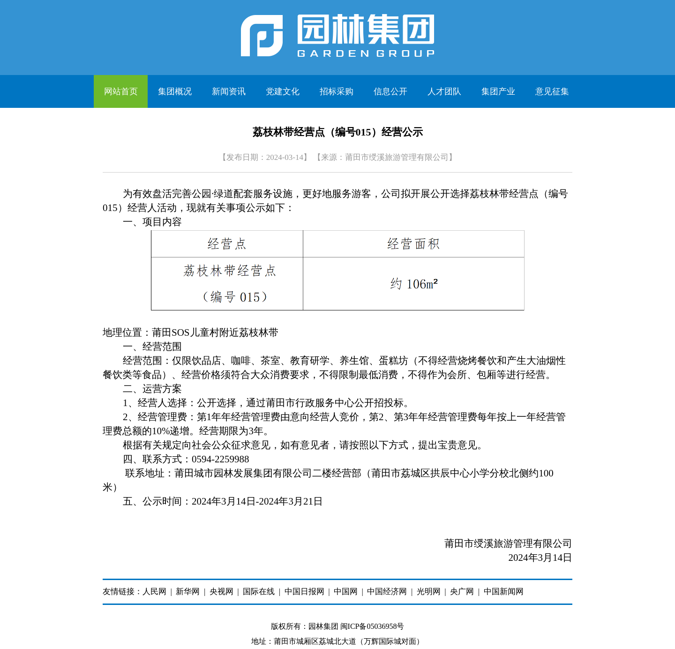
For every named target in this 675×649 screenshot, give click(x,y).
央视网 (221, 591)
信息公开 (390, 91)
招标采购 (336, 91)
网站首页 (121, 91)
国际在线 (259, 591)
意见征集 (552, 91)
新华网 (188, 591)
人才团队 (444, 91)
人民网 (154, 591)
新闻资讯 (229, 91)
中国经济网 (387, 591)
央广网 (462, 591)
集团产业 (498, 91)
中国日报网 (304, 591)
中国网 (346, 591)
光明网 (429, 591)
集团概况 (175, 91)
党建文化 (283, 91)
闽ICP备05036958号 (372, 626)
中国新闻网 (504, 591)
